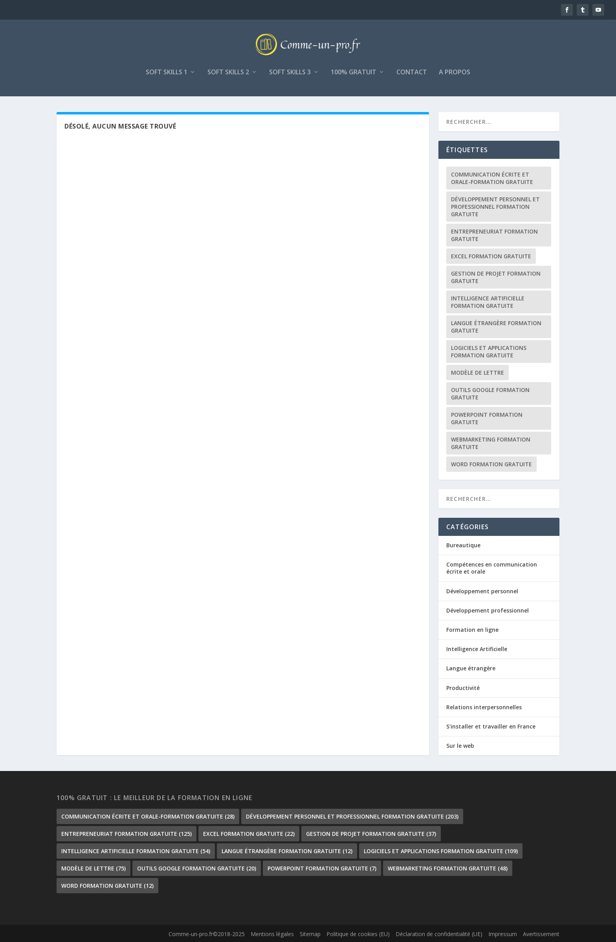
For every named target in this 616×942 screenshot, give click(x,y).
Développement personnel (482, 591)
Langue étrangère (470, 668)
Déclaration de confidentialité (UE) (439, 934)
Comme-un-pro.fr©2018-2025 (207, 934)
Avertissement (541, 934)
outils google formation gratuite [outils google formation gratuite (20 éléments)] (490, 393)
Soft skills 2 (228, 72)
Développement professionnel (487, 610)
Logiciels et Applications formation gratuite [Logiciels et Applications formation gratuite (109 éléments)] (488, 351)
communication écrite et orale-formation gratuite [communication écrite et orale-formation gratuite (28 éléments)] (492, 178)
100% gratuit (353, 72)
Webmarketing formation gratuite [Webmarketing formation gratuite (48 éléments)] (490, 443)
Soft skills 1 (166, 72)
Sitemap (310, 934)
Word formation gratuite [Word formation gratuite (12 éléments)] (491, 464)
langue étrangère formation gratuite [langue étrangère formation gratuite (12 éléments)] (496, 326)
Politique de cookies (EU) (358, 934)
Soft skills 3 (290, 72)
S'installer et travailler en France (490, 726)
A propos (454, 72)
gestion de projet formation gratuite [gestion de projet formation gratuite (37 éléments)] (496, 277)
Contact (411, 72)
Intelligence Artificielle (476, 649)
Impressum (502, 934)
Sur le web (460, 745)
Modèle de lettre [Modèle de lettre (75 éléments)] (477, 372)
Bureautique (463, 545)
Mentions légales (272, 934)
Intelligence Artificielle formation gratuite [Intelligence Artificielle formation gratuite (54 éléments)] (487, 301)
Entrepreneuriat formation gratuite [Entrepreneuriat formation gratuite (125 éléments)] (494, 235)
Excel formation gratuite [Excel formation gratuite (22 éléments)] (491, 256)
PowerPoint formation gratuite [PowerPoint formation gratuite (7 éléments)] (486, 418)
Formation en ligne (472, 629)
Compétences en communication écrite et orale (491, 568)
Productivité (463, 688)
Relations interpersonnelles (484, 707)
